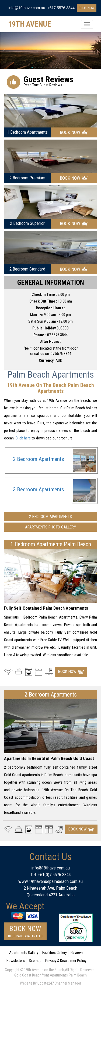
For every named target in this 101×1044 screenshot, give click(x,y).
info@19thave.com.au (26, 8)
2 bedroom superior (27, 223)
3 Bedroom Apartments (38, 489)
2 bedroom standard (27, 269)
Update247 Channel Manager (59, 983)
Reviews (77, 952)
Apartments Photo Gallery (50, 527)
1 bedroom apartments (27, 132)
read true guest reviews (43, 85)
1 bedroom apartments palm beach (50, 544)
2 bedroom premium (27, 177)
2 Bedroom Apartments (38, 459)
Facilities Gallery (54, 952)
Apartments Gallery (23, 952)
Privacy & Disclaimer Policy (65, 960)
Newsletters (15, 960)
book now (87, 8)
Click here (23, 438)
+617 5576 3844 (61, 8)
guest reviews (49, 79)
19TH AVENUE (29, 24)
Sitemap (35, 960)
